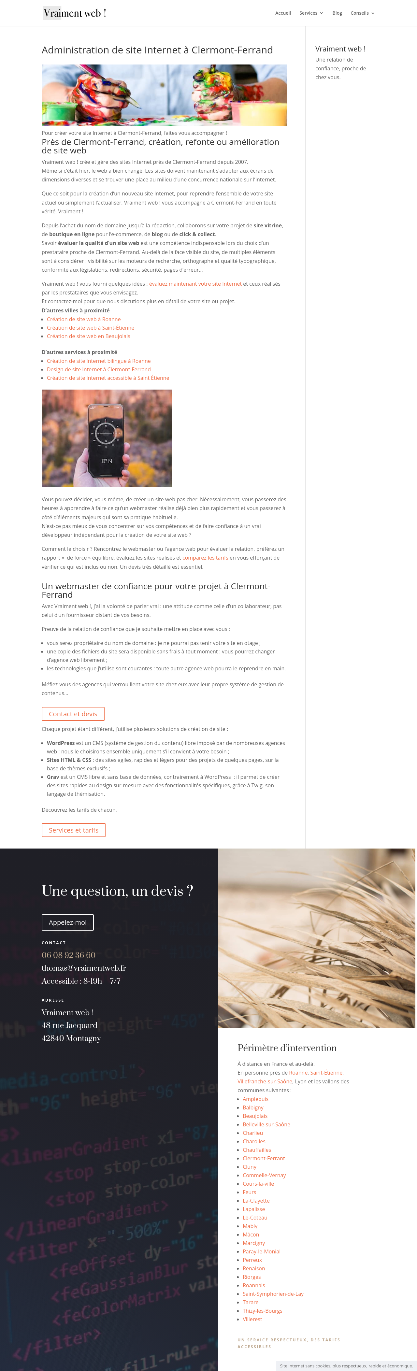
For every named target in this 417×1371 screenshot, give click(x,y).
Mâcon (251, 1234)
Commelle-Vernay (264, 1175)
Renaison (254, 1268)
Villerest (252, 1319)
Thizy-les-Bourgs (262, 1310)
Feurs (249, 1192)
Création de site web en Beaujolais (88, 336)
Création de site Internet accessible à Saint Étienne (108, 377)
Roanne (298, 1072)
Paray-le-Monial (261, 1251)
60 (69, 956)
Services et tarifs (73, 830)
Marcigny (254, 1243)
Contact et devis (73, 713)
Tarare (251, 1302)
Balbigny (253, 1107)
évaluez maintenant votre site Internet (195, 283)
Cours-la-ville (258, 1183)
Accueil (283, 13)
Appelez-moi (68, 922)
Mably (250, 1226)
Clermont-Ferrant (264, 1158)
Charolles (254, 1141)
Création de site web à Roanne (84, 319)
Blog (337, 13)
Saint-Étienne (326, 1072)
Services (308, 13)
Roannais (254, 1285)
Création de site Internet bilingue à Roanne (99, 360)
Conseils (360, 13)
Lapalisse (254, 1209)
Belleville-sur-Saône (266, 1124)
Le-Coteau (255, 1217)
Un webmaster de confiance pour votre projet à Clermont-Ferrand (156, 590)
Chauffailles (257, 1149)
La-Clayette (256, 1200)
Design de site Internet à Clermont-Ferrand (99, 369)
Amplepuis (255, 1099)
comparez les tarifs (205, 557)
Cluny (249, 1166)
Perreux (252, 1260)
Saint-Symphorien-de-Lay (273, 1293)
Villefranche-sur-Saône (264, 1081)
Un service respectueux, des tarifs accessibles (288, 1343)
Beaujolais (255, 1116)
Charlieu (253, 1132)
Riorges (252, 1276)
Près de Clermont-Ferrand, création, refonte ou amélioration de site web (161, 146)
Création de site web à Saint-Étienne (90, 327)
